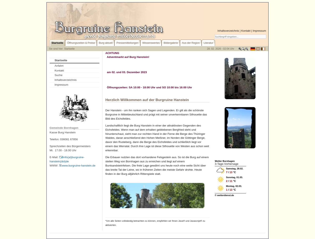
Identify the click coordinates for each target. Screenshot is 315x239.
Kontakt (245, 30)
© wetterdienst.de (224, 195)
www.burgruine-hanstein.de (77, 165)
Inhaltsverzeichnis (228, 30)
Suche (58, 75)
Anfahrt (58, 65)
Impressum (259, 30)
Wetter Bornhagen (225, 161)
